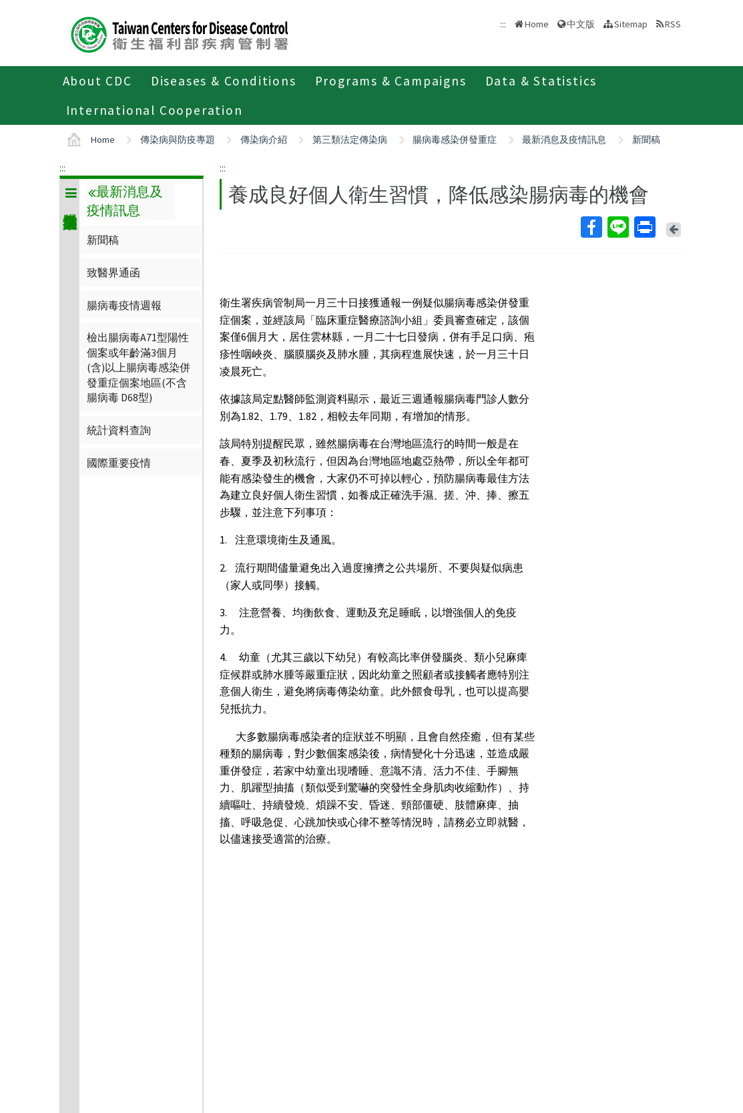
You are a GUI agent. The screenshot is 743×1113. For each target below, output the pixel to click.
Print (644, 227)
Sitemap (631, 24)
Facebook (590, 227)
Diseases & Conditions (223, 81)
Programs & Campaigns (391, 81)
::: (62, 167)
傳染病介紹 (263, 140)
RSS (673, 24)
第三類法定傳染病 (349, 140)
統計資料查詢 (119, 430)
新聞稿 (646, 140)
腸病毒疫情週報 (124, 305)
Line (617, 227)
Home (537, 24)
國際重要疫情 (119, 462)
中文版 (581, 24)
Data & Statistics (541, 81)
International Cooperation (154, 110)
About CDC (97, 81)
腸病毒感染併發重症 (455, 140)
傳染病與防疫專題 (177, 140)
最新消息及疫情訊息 (564, 140)
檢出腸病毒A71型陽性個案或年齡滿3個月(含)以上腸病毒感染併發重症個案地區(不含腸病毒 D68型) (138, 367)
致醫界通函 (113, 272)
